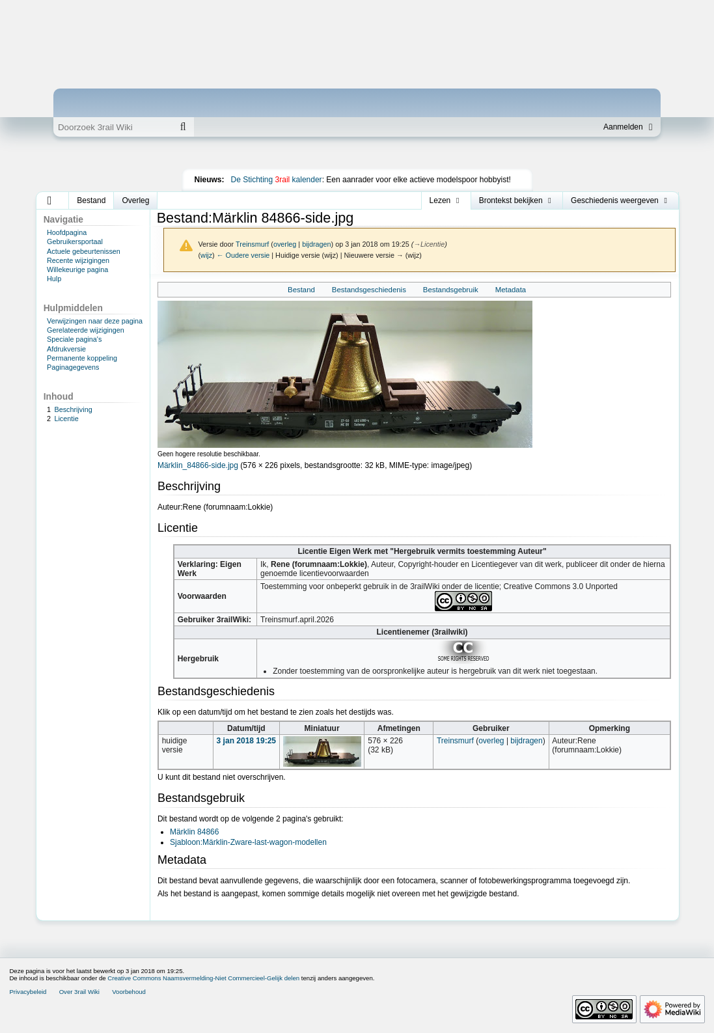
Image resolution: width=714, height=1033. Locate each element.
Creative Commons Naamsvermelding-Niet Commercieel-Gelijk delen (203, 978)
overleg (284, 244)
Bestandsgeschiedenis (369, 290)
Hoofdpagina (67, 232)
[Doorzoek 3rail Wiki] (112, 127)
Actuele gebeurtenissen (83, 251)
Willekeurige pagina (77, 269)
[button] (49, 200)
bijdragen (316, 244)
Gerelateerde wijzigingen (85, 330)
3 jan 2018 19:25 (246, 740)
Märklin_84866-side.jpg (198, 465)
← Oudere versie (243, 255)
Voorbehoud (129, 991)
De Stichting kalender (276, 179)
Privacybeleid (27, 991)
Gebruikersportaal (75, 241)
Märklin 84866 (194, 831)
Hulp (54, 278)
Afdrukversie (66, 349)
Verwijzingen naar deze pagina (95, 321)
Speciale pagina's (74, 339)
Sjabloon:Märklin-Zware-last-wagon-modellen (248, 842)
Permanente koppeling (82, 358)
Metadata (511, 290)
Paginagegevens (73, 367)
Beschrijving (73, 409)
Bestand (301, 290)
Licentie (66, 418)
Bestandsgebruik (450, 290)
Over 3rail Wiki (79, 991)
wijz (206, 255)
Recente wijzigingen (78, 260)
